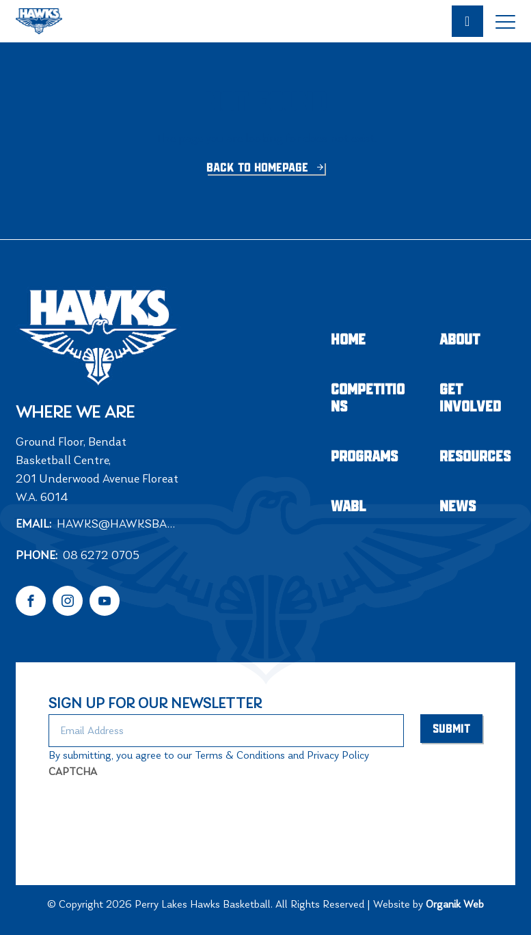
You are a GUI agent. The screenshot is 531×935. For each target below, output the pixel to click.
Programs (364, 457)
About (459, 340)
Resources (474, 457)
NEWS (457, 507)
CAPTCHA (73, 771)
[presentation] (152, 812)
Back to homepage (259, 168)
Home (348, 340)
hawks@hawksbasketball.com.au (122, 523)
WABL (348, 507)
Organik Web (455, 903)
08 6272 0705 (101, 555)
